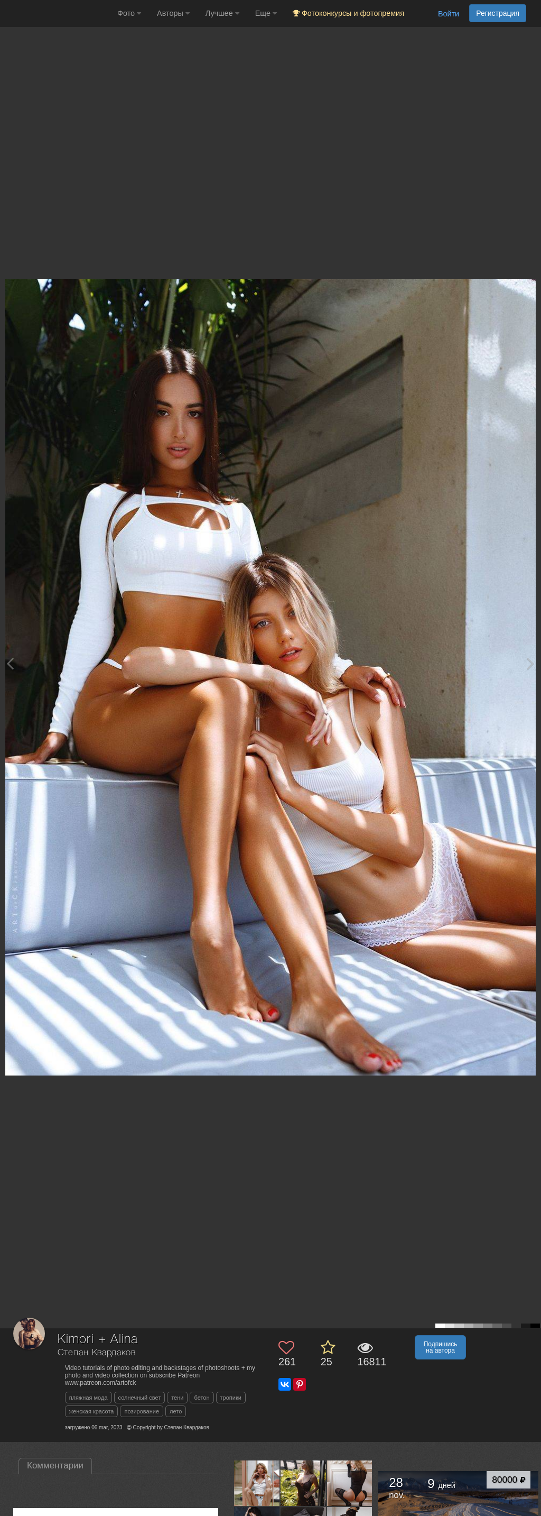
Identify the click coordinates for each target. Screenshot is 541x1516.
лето (176, 1411)
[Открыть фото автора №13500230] (304, 1483)
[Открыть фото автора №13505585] (257, 1483)
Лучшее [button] (222, 13)
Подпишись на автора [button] (441, 1347)
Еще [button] (266, 13)
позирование (141, 1411)
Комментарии (55, 1465)
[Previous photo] (10, 663)
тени (177, 1397)
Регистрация (497, 13)
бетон (201, 1397)
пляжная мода (88, 1397)
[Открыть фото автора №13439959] (350, 1483)
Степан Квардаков (97, 1353)
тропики (230, 1397)
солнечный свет (139, 1397)
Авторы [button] (173, 13)
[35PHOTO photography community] (57, 13)
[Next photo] (530, 663)
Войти (448, 13)
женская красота (91, 1411)
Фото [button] (129, 13)
